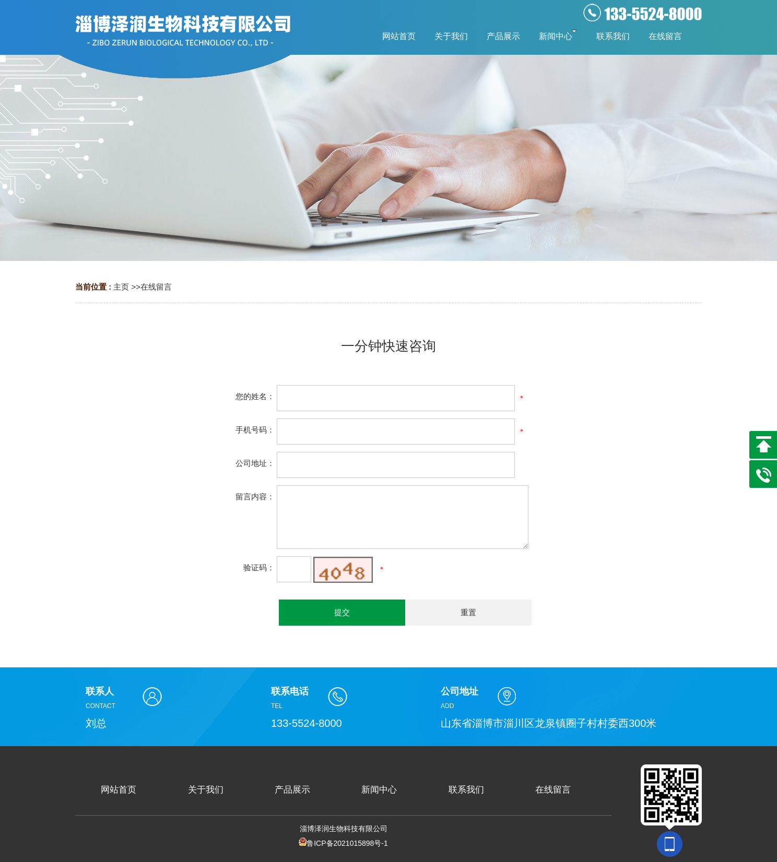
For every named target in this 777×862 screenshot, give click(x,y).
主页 (121, 286)
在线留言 (156, 286)
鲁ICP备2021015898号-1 (343, 843)
